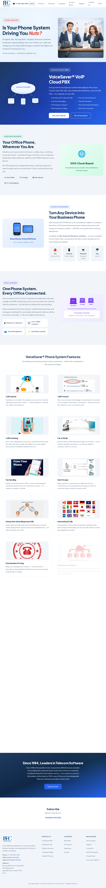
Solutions (51, 4)
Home (32, 4)
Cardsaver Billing (47, 852)
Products (41, 4)
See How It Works (59, 115)
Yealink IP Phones (47, 856)
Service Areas (71, 3)
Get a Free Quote (80, 115)
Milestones (67, 848)
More (100, 4)
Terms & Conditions (92, 860)
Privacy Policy (90, 856)
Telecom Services (48, 848)
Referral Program (92, 852)
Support (82, 4)
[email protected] (13, 857)
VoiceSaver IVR (47, 844)
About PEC (67, 841)
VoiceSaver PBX (47, 841)
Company (61, 4)
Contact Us (91, 3)
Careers (67, 852)
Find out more (53, 786)
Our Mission (68, 844)
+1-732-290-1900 (20, 3)
